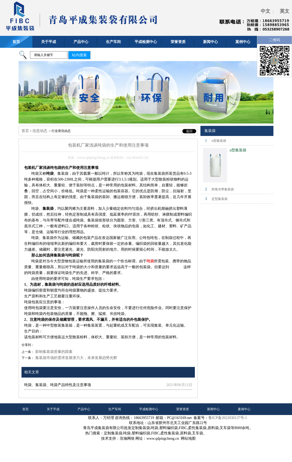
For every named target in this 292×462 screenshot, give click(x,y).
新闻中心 (210, 42)
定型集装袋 (219, 199)
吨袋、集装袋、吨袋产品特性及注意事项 (57, 385)
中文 (265, 11)
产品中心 (81, 42)
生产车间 (113, 42)
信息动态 (39, 131)
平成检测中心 (146, 42)
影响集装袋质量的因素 (53, 352)
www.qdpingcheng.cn (93, 158)
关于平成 (48, 42)
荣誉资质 (178, 42)
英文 (284, 11)
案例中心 (242, 42)
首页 (16, 42)
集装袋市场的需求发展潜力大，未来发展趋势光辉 (75, 358)
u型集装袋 (219, 141)
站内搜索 (79, 55)
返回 (189, 131)
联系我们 (28, 421)
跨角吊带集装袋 (223, 189)
